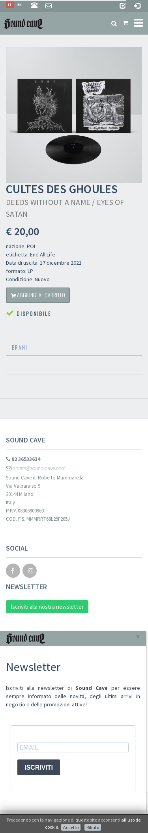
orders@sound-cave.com (36, 468)
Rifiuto (92, 827)
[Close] (138, 636)
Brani (20, 347)
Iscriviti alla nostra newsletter (47, 606)
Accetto (71, 827)
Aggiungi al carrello (38, 295)
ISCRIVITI (38, 767)
